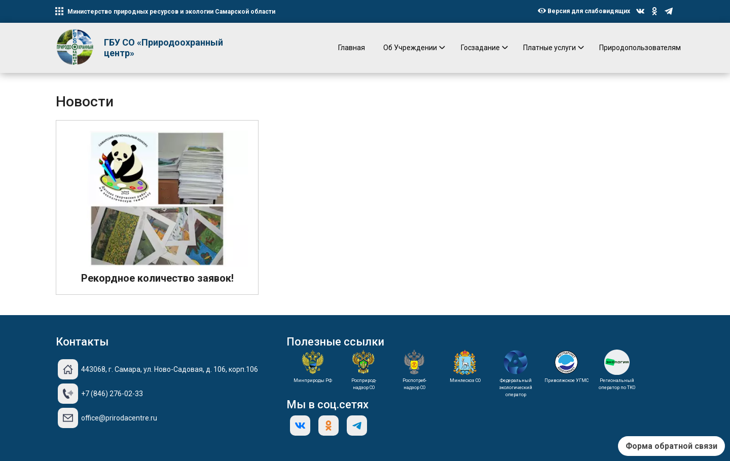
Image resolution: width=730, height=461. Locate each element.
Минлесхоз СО (465, 380)
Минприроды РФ (313, 380)
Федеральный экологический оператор (515, 387)
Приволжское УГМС (566, 380)
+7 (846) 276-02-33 (112, 394)
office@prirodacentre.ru (119, 418)
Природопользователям (640, 48)
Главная (351, 48)
